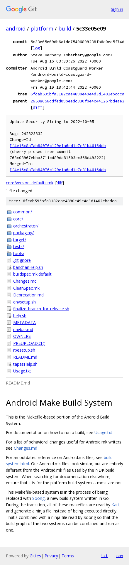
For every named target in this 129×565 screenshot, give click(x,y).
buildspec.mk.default (32, 274)
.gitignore (22, 260)
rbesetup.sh (24, 350)
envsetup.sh (24, 302)
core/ (18, 219)
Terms (68, 556)
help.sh (19, 315)
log (36, 47)
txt (104, 555)
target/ (19, 239)
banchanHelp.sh (28, 267)
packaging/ (23, 232)
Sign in (117, 9)
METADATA (24, 322)
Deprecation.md (28, 295)
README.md (25, 357)
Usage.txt (22, 371)
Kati (115, 504)
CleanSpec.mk (26, 288)
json (118, 555)
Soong (38, 498)
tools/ (18, 253)
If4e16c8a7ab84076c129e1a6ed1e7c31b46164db (58, 145)
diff (37, 107)
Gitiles (35, 556)
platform (41, 28)
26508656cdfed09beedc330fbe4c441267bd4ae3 (77, 101)
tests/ (18, 246)
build (64, 28)
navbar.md (23, 329)
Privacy (51, 556)
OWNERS (22, 336)
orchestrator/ (25, 226)
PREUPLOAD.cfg (29, 343)
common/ (22, 212)
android (16, 28)
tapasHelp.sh (25, 364)
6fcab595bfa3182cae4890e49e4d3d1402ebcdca (77, 94)
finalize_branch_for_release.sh (41, 308)
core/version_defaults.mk (29, 182)
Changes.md (25, 281)
